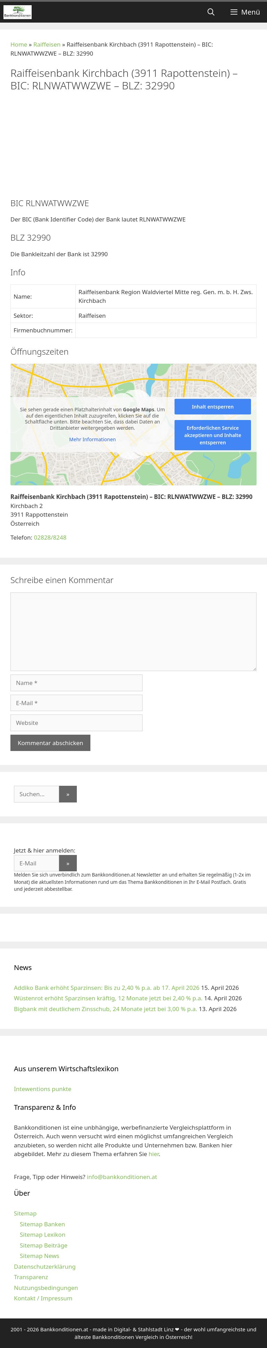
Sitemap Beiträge (43, 1245)
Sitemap (25, 1213)
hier (154, 1154)
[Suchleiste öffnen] (211, 12)
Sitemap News (39, 1256)
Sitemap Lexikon (42, 1234)
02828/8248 (50, 537)
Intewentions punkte (42, 1089)
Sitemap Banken (42, 1224)
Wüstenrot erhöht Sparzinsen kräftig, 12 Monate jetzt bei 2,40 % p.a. (108, 998)
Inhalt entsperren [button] (213, 406)
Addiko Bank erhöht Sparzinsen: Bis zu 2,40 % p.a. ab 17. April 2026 (107, 988)
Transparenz (31, 1277)
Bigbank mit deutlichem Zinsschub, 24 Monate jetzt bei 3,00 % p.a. (105, 1009)
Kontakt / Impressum (43, 1298)
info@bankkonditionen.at (122, 1177)
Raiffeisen (46, 44)
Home (18, 44)
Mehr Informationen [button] (92, 439)
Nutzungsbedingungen (46, 1288)
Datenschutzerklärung (45, 1266)
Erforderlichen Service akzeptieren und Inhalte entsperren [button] (212, 435)
